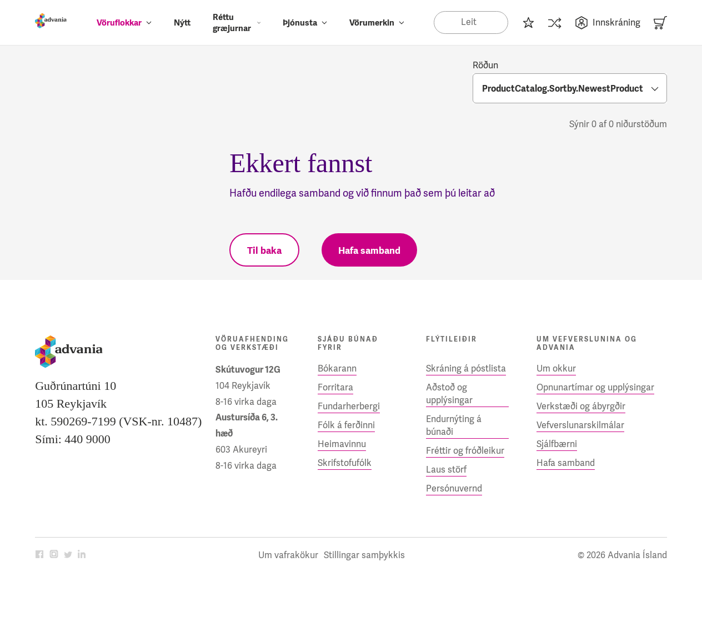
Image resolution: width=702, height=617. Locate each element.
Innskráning (607, 22)
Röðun (485, 65)
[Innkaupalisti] (528, 22)
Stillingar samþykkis (364, 555)
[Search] (471, 22)
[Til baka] (264, 250)
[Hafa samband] (369, 250)
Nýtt (182, 22)
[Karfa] (660, 22)
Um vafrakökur (288, 555)
